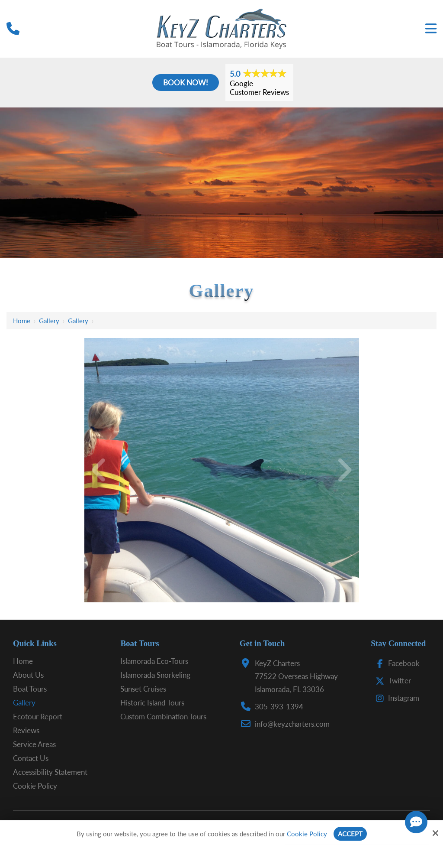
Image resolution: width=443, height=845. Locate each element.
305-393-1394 (279, 706)
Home (21, 321)
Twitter (391, 680)
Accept (350, 834)
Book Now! (185, 82)
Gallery (49, 321)
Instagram (395, 697)
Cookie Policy (307, 834)
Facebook (396, 663)
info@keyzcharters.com (292, 723)
